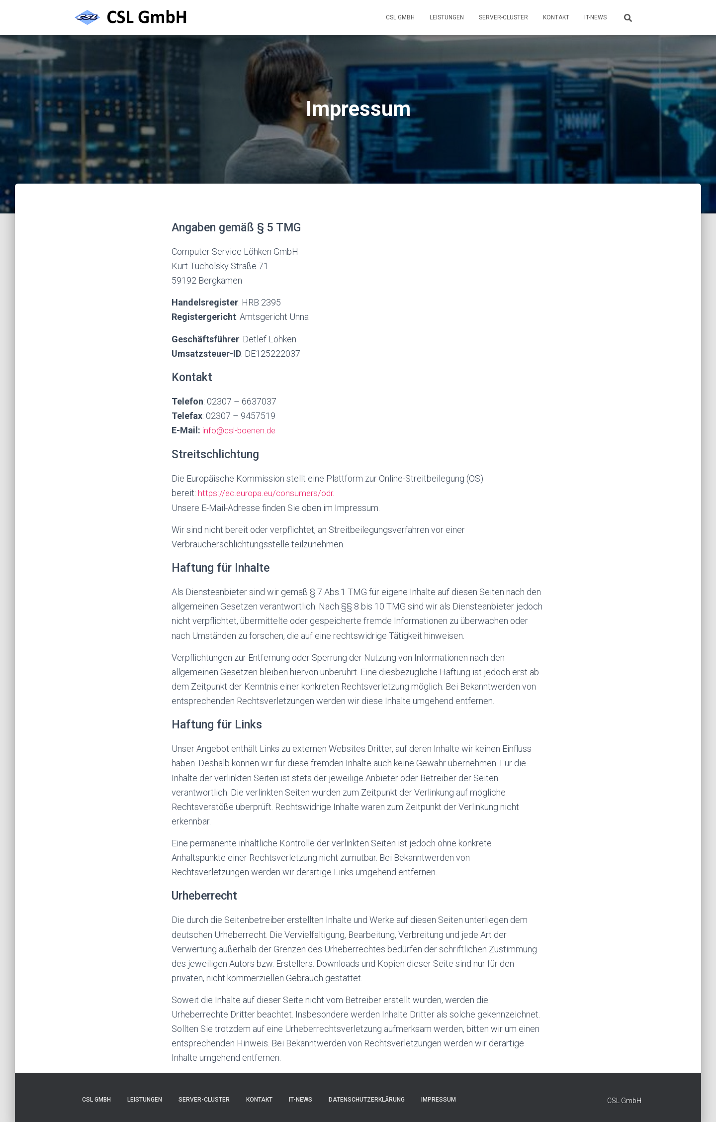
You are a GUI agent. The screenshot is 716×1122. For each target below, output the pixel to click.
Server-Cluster (503, 17)
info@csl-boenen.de (240, 430)
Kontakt (556, 17)
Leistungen (447, 17)
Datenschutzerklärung (367, 1099)
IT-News (595, 17)
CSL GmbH (400, 17)
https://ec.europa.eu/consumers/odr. (268, 493)
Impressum (438, 1099)
